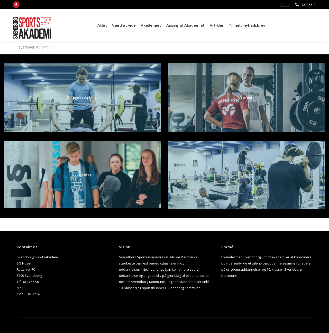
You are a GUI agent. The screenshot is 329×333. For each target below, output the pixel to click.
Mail (20, 288)
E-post (284, 4)
